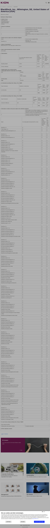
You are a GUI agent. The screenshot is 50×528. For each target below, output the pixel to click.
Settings (8, 521)
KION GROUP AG (35, 518)
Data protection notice (26, 525)
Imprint (21, 525)
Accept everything (39, 521)
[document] (25, 516)
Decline (22, 521)
